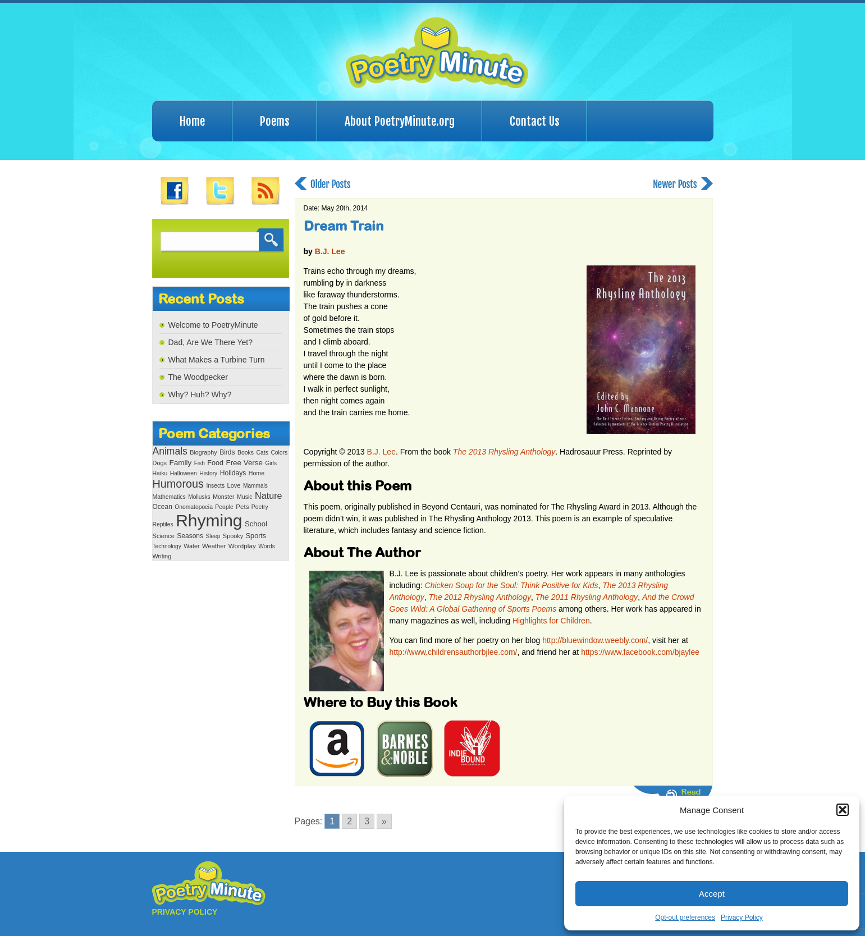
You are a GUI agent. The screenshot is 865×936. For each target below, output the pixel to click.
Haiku (160, 473)
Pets (242, 506)
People (224, 507)
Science (164, 536)
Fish (199, 463)
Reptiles (163, 524)
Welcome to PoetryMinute (213, 324)
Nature (268, 495)
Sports (256, 536)
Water (191, 546)
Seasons (190, 536)
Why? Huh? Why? (200, 394)
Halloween (183, 473)
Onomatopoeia (194, 507)
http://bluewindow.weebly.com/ (595, 640)
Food (215, 463)
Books (245, 452)
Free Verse (244, 462)
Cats (262, 452)
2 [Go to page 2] (349, 821)
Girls (271, 463)
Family (180, 462)
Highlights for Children (551, 620)
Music (245, 496)
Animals (170, 451)
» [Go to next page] (384, 821)
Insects (215, 486)
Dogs (160, 463)
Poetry (259, 507)
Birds (227, 452)
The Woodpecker (198, 377)
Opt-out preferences (685, 917)
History (208, 473)
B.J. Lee (330, 251)
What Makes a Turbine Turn (216, 359)
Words (266, 546)
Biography (203, 452)
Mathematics (169, 497)
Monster (223, 496)
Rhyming (209, 520)
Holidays (233, 473)
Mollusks (199, 497)
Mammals (255, 486)
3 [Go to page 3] (366, 821)
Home (192, 121)
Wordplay (242, 545)
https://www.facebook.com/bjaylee (640, 652)
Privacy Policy (742, 917)
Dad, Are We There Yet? (210, 342)
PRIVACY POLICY (185, 911)
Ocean (162, 507)
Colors (279, 452)
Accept (712, 893)
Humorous (178, 484)
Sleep (212, 536)
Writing (162, 556)
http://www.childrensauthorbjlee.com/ (454, 652)
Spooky (233, 536)
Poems (275, 121)
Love (234, 485)
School (256, 524)
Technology (167, 546)
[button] (842, 809)
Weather (214, 546)
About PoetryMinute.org (400, 121)
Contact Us (535, 121)
